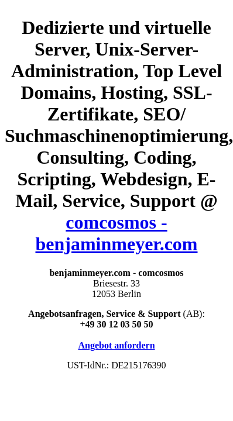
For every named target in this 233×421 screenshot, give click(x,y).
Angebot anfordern (116, 345)
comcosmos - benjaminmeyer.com (117, 233)
